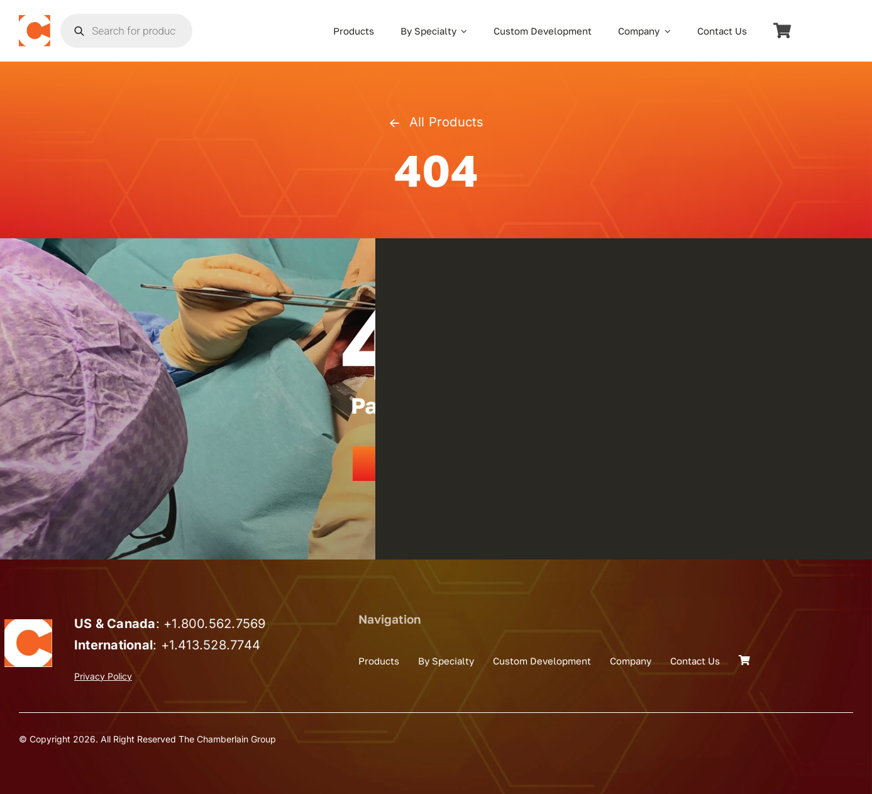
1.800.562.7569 (218, 623)
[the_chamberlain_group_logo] (34, 20)
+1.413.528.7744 (211, 645)
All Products (435, 122)
